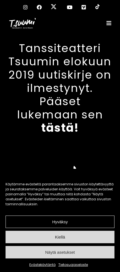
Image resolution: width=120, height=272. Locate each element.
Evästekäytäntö (42, 264)
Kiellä (60, 237)
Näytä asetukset (60, 252)
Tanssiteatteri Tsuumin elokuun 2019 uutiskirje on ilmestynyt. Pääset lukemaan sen (60, 88)
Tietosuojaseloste (73, 264)
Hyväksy (60, 221)
